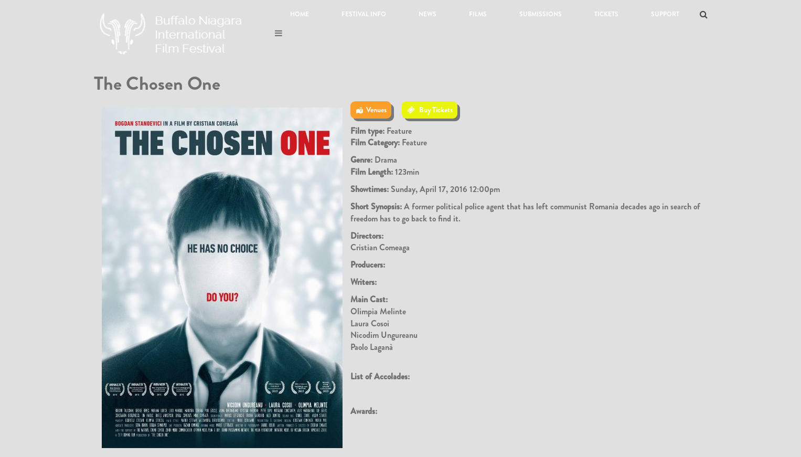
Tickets (606, 14)
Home (299, 14)
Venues (376, 109)
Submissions (540, 14)
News (427, 14)
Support (665, 14)
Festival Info (363, 14)
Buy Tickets (436, 109)
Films (478, 14)
